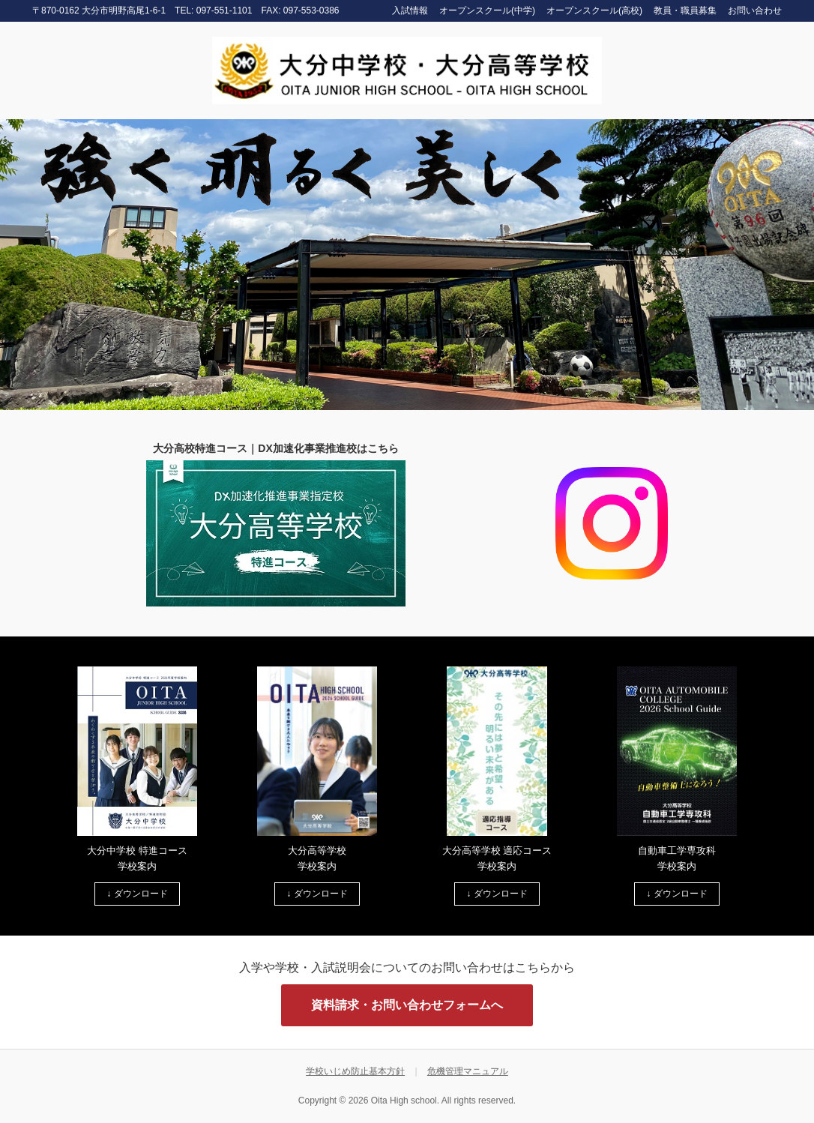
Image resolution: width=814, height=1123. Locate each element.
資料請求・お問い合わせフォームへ (407, 1005)
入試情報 (410, 10)
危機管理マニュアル (467, 1071)
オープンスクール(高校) (594, 10)
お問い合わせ (755, 10)
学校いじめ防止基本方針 (355, 1071)
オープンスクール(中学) (487, 10)
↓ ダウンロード (136, 893)
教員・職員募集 (685, 10)
